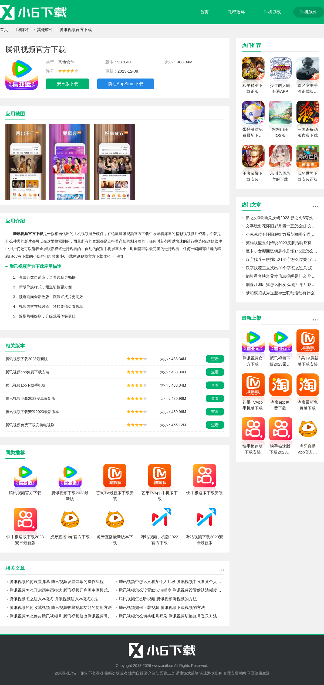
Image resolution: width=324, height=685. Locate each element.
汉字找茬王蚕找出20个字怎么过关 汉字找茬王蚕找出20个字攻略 (282, 267)
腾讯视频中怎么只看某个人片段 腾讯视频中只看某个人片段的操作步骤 (171, 581)
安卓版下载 (67, 83)
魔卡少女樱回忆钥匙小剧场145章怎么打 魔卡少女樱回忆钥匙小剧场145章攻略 (282, 251)
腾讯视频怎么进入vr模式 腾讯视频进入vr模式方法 (53, 599)
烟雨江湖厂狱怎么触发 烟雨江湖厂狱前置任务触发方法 (282, 284)
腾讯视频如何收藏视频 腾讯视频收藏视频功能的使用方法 (60, 607)
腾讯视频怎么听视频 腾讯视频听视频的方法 (158, 599)
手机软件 (308, 12)
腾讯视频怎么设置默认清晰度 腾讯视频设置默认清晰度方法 (171, 590)
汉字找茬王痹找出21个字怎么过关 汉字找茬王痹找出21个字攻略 (282, 259)
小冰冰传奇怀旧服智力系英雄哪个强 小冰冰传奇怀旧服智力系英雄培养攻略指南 (282, 234)
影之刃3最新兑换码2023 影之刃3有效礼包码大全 (282, 217)
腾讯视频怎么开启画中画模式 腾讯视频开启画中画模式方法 (62, 590)
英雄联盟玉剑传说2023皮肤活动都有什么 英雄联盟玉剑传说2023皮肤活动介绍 (282, 242)
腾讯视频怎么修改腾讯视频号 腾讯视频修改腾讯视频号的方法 (62, 616)
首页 (204, 12)
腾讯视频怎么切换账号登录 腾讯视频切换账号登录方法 (168, 616)
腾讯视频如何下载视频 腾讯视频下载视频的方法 (162, 607)
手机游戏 (272, 12)
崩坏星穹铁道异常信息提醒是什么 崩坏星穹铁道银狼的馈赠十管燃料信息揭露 (282, 276)
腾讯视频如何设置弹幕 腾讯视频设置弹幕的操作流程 (56, 581)
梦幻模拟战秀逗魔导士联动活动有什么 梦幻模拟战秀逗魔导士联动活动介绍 (282, 293)
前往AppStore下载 (125, 83)
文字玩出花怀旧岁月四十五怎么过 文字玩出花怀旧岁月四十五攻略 (282, 226)
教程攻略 (236, 12)
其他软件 (45, 29)
